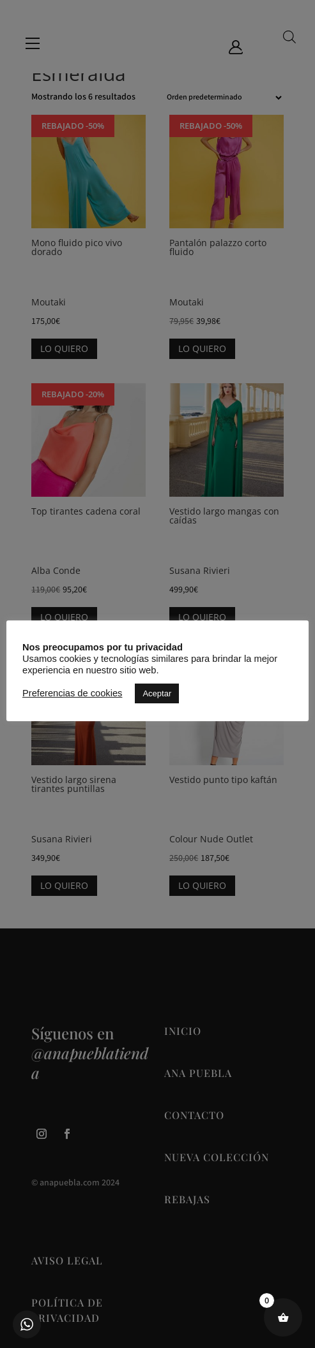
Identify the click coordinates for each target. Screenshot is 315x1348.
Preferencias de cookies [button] (72, 693)
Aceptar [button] (156, 693)
